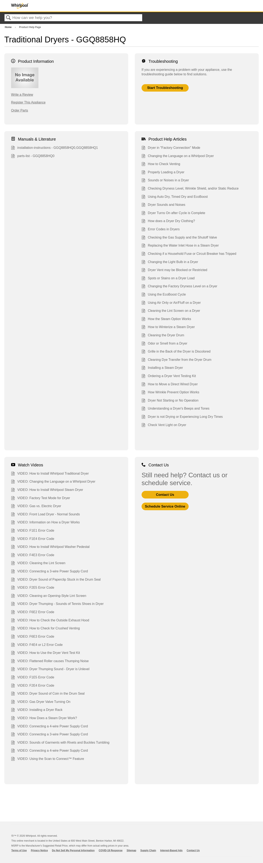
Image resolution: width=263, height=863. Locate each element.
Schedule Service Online (165, 506)
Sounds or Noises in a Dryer (165, 181)
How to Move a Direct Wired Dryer (170, 385)
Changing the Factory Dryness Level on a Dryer (179, 287)
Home (8, 27)
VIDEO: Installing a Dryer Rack (36, 710)
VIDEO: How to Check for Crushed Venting (45, 629)
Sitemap (131, 850)
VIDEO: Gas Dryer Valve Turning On (40, 702)
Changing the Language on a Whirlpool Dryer (178, 156)
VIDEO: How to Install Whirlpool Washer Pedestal (50, 547)
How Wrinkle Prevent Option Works (170, 393)
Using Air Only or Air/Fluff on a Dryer (171, 303)
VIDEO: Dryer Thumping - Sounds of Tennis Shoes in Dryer (57, 604)
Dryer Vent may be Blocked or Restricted (174, 270)
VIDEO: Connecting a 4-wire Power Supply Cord (49, 727)
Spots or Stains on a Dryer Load (168, 279)
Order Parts (19, 110)
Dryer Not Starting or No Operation (170, 401)
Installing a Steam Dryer (162, 368)
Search (8, 17)
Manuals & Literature (33, 139)
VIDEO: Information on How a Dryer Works (45, 523)
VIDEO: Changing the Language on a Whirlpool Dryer (53, 482)
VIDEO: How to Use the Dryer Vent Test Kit (45, 653)
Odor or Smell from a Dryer (164, 344)
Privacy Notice (39, 850)
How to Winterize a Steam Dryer (168, 327)
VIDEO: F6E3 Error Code (32, 637)
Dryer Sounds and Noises (163, 205)
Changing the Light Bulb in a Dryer (170, 262)
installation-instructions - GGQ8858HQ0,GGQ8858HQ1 (54, 148)
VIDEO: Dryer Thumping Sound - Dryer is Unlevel (50, 669)
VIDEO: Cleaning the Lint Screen (38, 563)
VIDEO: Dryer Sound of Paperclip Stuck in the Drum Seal (56, 580)
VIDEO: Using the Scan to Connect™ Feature (47, 759)
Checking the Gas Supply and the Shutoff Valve (179, 238)
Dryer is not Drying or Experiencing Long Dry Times (182, 417)
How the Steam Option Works (166, 319)
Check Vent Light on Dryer (164, 425)
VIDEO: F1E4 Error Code (32, 539)
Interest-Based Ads (171, 850)
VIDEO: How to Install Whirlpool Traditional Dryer (50, 474)
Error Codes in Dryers (161, 230)
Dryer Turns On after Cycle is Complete (173, 213)
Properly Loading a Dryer (163, 173)
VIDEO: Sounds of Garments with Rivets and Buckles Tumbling (60, 743)
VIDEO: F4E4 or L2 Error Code (37, 645)
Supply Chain (148, 850)
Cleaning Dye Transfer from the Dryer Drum (176, 360)
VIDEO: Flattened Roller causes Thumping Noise (50, 661)
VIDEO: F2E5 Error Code (32, 588)
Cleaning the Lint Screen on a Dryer (171, 311)
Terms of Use (19, 850)
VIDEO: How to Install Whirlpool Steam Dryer (47, 490)
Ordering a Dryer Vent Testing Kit (169, 376)
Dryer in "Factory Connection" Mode (171, 148)
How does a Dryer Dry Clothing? (168, 221)
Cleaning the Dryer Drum (163, 336)
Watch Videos (27, 465)
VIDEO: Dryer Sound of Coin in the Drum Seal (48, 694)
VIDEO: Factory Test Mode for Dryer (40, 498)
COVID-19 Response (110, 850)
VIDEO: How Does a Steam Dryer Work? (44, 718)
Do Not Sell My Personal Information (73, 850)
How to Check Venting (161, 164)
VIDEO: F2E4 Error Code (32, 686)
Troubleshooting (160, 61)
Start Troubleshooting (165, 88)
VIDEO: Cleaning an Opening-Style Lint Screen (48, 596)
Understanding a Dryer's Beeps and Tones (175, 409)
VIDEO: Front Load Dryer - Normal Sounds (45, 515)
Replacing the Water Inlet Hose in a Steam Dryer (180, 246)
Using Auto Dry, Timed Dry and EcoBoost (175, 197)
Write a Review (22, 94)
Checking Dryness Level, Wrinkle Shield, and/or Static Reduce (190, 189)
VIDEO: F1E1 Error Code (32, 531)
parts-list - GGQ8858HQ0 (32, 156)
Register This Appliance (28, 102)
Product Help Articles (164, 139)
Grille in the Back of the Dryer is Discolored (176, 352)
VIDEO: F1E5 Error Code (32, 678)
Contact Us (155, 465)
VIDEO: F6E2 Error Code (32, 612)
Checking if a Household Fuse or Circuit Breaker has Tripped (189, 254)
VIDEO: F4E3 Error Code (32, 555)
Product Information (32, 61)
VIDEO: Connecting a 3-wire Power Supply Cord (49, 572)
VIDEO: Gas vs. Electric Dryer (36, 506)
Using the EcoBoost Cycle (164, 295)
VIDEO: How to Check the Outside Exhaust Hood (50, 621)
